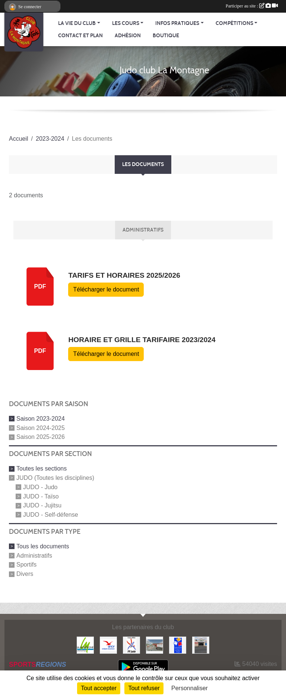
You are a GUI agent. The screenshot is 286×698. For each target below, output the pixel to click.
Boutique (166, 35)
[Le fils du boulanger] (154, 644)
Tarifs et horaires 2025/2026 (124, 275)
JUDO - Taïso (41, 496)
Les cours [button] (125, 23)
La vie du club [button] (77, 23)
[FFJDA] (131, 644)
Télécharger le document (106, 289)
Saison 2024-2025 (40, 427)
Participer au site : (252, 6)
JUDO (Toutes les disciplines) (55, 478)
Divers (24, 574)
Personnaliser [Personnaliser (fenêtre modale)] (189, 688)
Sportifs (26, 564)
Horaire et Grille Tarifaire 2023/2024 (141, 340)
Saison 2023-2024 (40, 418)
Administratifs (34, 555)
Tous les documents (42, 546)
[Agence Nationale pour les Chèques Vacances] (108, 644)
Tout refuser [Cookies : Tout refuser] (143, 688)
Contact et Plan (80, 35)
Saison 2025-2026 (40, 437)
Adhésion (128, 35)
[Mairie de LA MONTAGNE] (85, 644)
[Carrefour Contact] (200, 644)
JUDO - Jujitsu (42, 505)
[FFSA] (177, 644)
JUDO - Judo (40, 487)
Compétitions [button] (234, 23)
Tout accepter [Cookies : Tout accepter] (99, 688)
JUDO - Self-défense (50, 514)
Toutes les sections (41, 468)
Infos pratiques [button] (177, 23)
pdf (40, 286)
